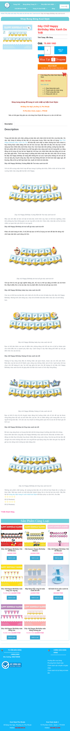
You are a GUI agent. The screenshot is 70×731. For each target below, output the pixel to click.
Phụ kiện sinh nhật (48, 4)
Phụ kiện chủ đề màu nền (24, 13)
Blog (53, 8)
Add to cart (60, 50)
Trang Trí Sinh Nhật (40, 8)
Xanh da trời (36, 13)
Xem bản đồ (45, 84)
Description (9, 124)
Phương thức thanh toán (56, 663)
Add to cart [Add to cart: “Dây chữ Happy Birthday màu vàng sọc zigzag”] (11, 597)
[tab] (8, 124)
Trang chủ (16, 4)
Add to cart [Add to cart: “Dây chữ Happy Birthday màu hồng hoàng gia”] (34, 637)
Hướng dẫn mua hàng (55, 660)
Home (2, 13)
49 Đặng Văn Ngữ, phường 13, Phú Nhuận (35, 106)
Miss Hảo (7, 654)
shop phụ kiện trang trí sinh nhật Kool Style (23, 494)
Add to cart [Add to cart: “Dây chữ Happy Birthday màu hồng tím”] (11, 637)
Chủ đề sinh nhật (21, 8)
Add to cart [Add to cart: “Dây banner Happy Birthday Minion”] (34, 558)
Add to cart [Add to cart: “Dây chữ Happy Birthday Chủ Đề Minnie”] (58, 558)
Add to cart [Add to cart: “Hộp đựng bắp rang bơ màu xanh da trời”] (34, 597)
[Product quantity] (47, 50)
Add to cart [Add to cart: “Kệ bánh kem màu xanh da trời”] (58, 597)
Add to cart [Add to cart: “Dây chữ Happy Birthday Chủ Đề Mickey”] (11, 558)
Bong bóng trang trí (30, 4)
